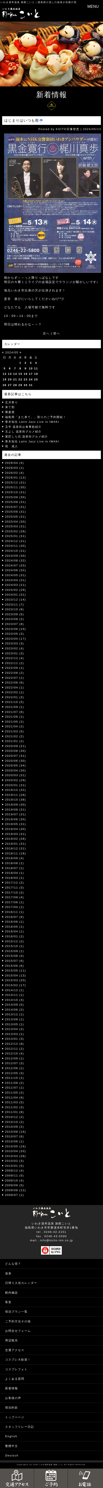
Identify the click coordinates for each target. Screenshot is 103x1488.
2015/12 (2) (14, 941)
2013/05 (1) (14, 1024)
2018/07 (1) (14, 868)
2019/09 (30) (15, 804)
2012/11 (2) (14, 1048)
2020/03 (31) (15, 775)
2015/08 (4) (14, 955)
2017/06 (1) (14, 902)
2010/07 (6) (14, 1136)
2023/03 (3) (14, 643)
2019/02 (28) (15, 838)
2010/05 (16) (15, 1146)
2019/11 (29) (15, 794)
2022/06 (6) (14, 682)
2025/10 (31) (15, 492)
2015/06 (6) (14, 965)
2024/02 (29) (15, 589)
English (11, 1436)
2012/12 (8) (14, 1043)
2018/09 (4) (14, 858)
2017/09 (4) (14, 897)
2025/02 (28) (15, 531)
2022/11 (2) (14, 663)
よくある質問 (14, 1378)
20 (10, 379)
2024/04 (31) (15, 580)
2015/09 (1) (14, 951)
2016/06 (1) (14, 921)
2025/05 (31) (15, 516)
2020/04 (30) (15, 770)
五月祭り (11, 402)
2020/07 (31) (15, 755)
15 (20, 373)
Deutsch (11, 1455)
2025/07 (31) (15, 507)
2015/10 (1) (14, 946)
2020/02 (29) (15, 780)
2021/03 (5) (14, 731)
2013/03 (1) (14, 1034)
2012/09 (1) (14, 1058)
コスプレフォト (16, 1369)
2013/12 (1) (14, 1014)
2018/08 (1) (14, 863)
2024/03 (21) (15, 585)
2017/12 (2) (14, 882)
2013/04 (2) (14, 1029)
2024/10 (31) (15, 550)
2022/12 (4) (14, 658)
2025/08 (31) (15, 502)
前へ (56, 333)
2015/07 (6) (14, 960)
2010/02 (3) (14, 1160)
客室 (8, 1302)
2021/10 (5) (14, 702)
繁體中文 (11, 1446)
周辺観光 (11, 1340)
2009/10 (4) (14, 1180)
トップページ (14, 1417)
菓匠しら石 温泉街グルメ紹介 (26, 436)
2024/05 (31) (15, 575)
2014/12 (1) (14, 990)
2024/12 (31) (15, 541)
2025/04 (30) (15, 521)
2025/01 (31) (15, 536)
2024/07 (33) (15, 565)
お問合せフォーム (18, 1330)
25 (36, 379)
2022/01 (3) (14, 697)
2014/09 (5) (14, 1004)
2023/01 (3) (14, 653)
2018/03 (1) (14, 877)
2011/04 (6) (14, 1097)
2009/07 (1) (14, 1195)
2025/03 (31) (15, 526)
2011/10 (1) (14, 1077)
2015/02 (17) (15, 985)
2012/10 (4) (14, 1053)
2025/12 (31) (15, 482)
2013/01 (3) (14, 1038)
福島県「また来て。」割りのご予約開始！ (35, 417)
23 (25, 379)
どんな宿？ (13, 1263)
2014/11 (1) (14, 995)
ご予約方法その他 (18, 1321)
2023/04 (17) (15, 638)
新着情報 (11, 1388)
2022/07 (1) (14, 677)
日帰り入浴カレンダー (21, 1283)
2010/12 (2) (14, 1117)
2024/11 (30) (15, 545)
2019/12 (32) (15, 790)
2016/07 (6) (14, 917)
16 (25, 373)
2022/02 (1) (14, 692)
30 (25, 385)
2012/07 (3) (14, 1063)
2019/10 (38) (15, 799)
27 (10, 385)
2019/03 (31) (15, 834)
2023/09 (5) (14, 614)
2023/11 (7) (14, 604)
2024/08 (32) (15, 560)
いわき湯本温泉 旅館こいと (17, 2)
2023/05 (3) (14, 633)
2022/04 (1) (14, 687)
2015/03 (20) (15, 980)
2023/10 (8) (14, 609)
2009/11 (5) (14, 1175)
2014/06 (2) (14, 1009)
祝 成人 (11, 446)
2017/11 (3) (14, 887)
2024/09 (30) (15, 555)
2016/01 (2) (14, 936)
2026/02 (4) (14, 472)
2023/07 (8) (14, 624)
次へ (46, 333)
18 (36, 373)
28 (15, 385)
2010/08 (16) (15, 1131)
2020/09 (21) (15, 746)
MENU (93, 6)
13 (10, 373)
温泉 (8, 1273)
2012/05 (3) (14, 1073)
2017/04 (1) (14, 907)
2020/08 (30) (15, 750)
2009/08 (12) (15, 1190)
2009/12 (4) (14, 1170)
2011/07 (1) (14, 1087)
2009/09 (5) (14, 1185)
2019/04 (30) (15, 829)
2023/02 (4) (14, 648)
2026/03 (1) (14, 467)
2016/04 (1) (14, 931)
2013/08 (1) (14, 1019)
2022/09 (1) (14, 667)
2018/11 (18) (15, 853)
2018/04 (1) (14, 872)
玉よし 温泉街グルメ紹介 (23, 431)
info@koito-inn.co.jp (56, 1240)
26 (5, 385)
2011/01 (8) (14, 1112)
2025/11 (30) (15, 487)
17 (31, 373)
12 (5, 373)
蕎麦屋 (10, 412)
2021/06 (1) (14, 716)
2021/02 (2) (14, 736)
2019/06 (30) (15, 819)
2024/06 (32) (15, 570)
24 (31, 379)
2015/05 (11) (15, 970)
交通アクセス (14, 1350)
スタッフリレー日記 (19, 1426)
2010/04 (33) (15, 1151)
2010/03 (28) (15, 1156)
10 (31, 368)
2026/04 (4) (14, 462)
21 (15, 379)
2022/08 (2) (14, 672)
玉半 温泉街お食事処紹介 (23, 426)
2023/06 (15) (15, 629)
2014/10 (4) (14, 1000)
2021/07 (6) (14, 712)
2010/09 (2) (14, 1126)
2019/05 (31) (15, 824)
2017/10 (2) (14, 892)
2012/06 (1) (14, 1068)
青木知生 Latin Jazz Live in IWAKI (32, 421)
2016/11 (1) (14, 912)
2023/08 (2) (14, 619)
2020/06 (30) (15, 760)
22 (20, 379)
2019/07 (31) (15, 814)
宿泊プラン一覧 (16, 1311)
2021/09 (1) (14, 707)
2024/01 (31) (15, 594)
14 (15, 373)
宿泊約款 (11, 1407)
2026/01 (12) (15, 477)
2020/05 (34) (15, 765)
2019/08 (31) (15, 809)
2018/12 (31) (15, 848)
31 (31, 385)
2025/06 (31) (15, 511)
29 (20, 385)
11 (36, 368)
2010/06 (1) (14, 1141)
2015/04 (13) (15, 975)
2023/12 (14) (15, 599)
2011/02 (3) (14, 1107)
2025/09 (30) (15, 497)
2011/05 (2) (14, 1092)
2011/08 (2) (14, 1082)
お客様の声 (13, 1398)
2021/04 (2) (14, 726)
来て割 (10, 407)
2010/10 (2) (14, 1122)
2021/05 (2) (14, 721)
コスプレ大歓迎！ (18, 1359)
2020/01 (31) (15, 785)
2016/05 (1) (14, 926)
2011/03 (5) (14, 1102)
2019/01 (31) (15, 843)
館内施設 (11, 1292)
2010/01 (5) (14, 1165)
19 (5, 379)
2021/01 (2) (14, 741)
